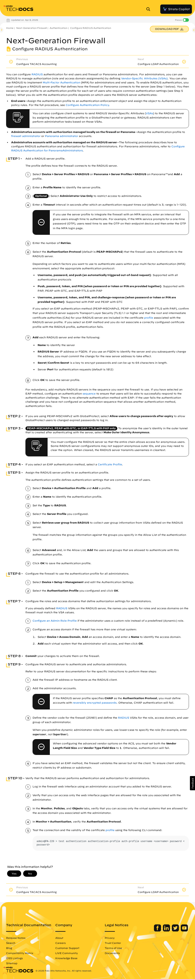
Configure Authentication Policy (87, 105)
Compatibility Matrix (19, 953)
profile (148, 317)
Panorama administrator (61, 136)
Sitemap (11, 963)
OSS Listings (14, 958)
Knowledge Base (66, 958)
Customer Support (67, 948)
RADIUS (37, 74)
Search (10, 942)
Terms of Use (113, 948)
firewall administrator (25, 136)
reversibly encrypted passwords (95, 702)
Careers (60, 942)
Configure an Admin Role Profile (55, 620)
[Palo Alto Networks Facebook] (158, 930)
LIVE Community (66, 953)
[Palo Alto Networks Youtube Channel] (184, 930)
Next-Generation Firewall (31, 28)
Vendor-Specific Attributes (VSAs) (144, 78)
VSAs (149, 113)
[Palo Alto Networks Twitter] (176, 930)
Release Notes (15, 937)
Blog (9, 948)
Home (9, 28)
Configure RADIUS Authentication (90, 28)
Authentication (58, 28)
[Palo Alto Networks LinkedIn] (167, 930)
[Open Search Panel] (149, 9)
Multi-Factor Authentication (61, 82)
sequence (89, 393)
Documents (112, 953)
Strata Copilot (176, 9)
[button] (192, 783)
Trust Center (113, 942)
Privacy (110, 937)
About (59, 937)
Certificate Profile (110, 464)
